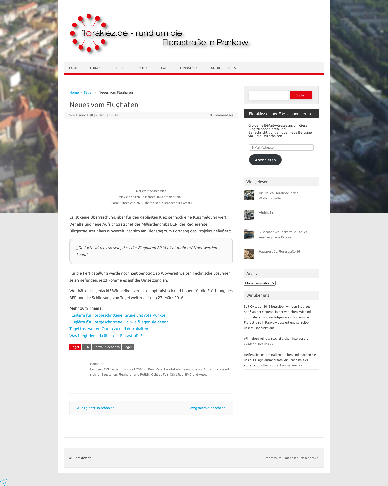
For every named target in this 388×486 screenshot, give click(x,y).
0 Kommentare (221, 115)
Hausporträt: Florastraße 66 (279, 251)
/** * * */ (3, 482)
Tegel (163, 67)
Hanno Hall (84, 115)
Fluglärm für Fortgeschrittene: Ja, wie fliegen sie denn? (118, 322)
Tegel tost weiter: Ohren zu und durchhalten (108, 328)
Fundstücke (189, 67)
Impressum (273, 458)
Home (73, 67)
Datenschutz (294, 458)
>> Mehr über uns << (258, 344)
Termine (96, 67)
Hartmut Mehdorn (106, 347)
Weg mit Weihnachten (210, 408)
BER (86, 347)
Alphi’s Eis (266, 212)
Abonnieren (265, 160)
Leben (119, 67)
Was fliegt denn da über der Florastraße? (105, 335)
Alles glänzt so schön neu (95, 408)
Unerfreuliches (223, 67)
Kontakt (311, 458)
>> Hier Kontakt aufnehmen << (280, 365)
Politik (142, 67)
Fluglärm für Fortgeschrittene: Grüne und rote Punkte (117, 315)
